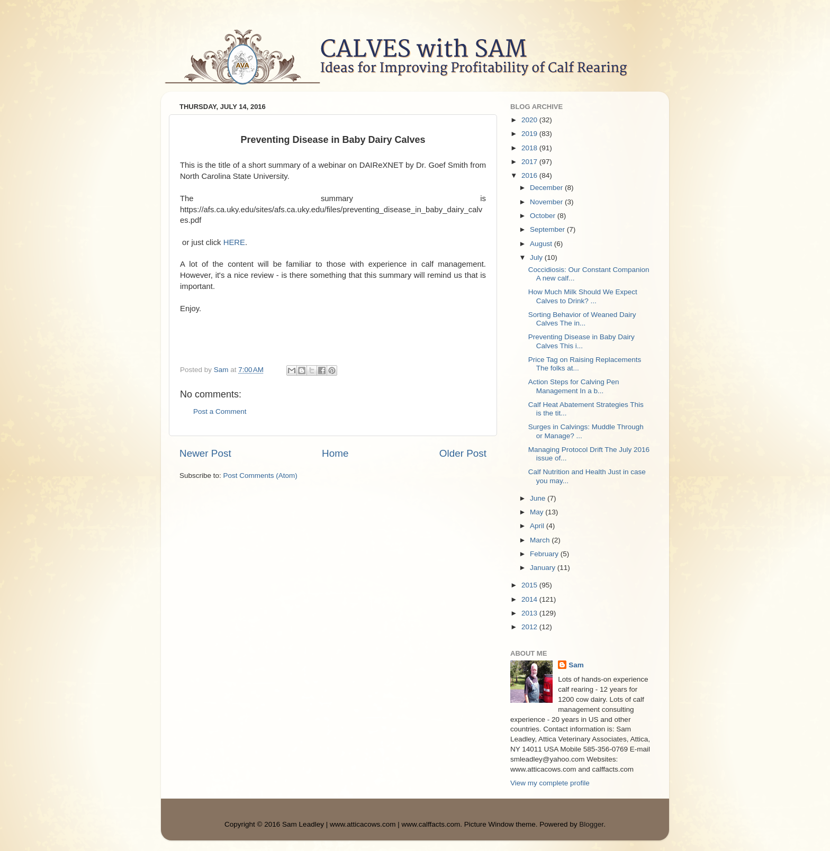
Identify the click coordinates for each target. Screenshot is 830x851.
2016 (530, 175)
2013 (530, 613)
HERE (234, 242)
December (547, 188)
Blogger (591, 824)
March (541, 540)
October (543, 216)
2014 (530, 599)
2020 (530, 120)
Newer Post (205, 453)
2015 (530, 585)
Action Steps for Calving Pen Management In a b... (573, 386)
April (538, 526)
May (537, 512)
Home (335, 453)
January (543, 568)
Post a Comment (220, 411)
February (545, 554)
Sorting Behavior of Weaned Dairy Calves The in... (582, 319)
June (538, 498)
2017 (530, 162)
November (547, 202)
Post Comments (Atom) (260, 475)
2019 (530, 134)
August (542, 244)
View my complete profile (550, 783)
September (548, 229)
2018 (530, 148)
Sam (576, 665)
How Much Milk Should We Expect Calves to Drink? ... (582, 296)
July (537, 257)
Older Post (462, 453)
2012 (530, 627)
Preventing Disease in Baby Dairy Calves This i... (581, 341)
